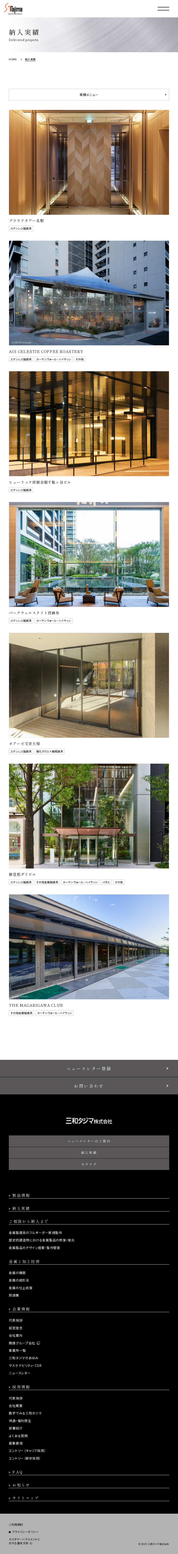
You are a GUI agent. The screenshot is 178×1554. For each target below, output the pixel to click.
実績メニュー (88, 94)
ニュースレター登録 (89, 1068)
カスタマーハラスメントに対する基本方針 (24, 1541)
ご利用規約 (16, 1524)
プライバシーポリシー (25, 1532)
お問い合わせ (89, 1086)
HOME (13, 59)
